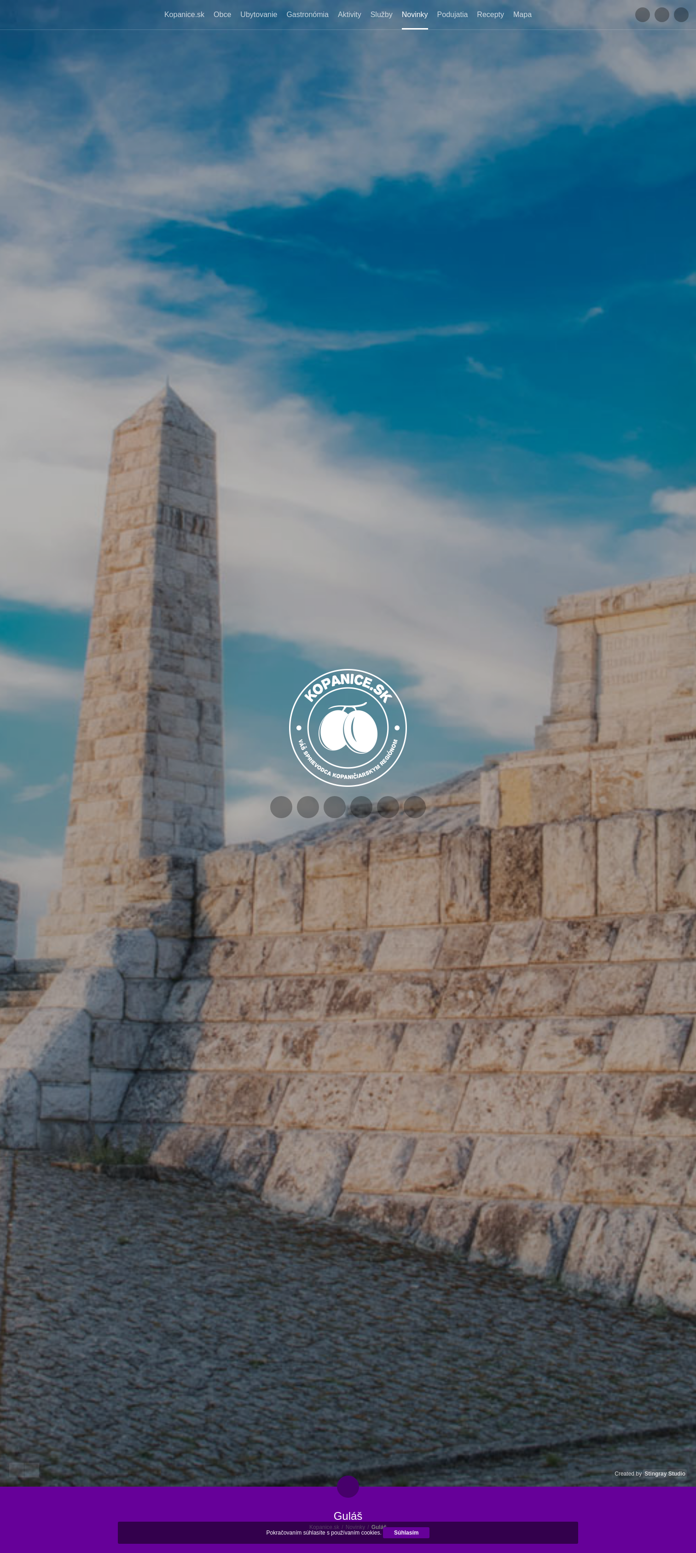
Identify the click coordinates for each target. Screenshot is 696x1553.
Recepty (490, 14)
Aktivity (349, 14)
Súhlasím (406, 1533)
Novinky (415, 14)
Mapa (522, 14)
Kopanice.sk (184, 14)
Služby (382, 14)
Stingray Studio (664, 1474)
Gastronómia (307, 14)
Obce (222, 14)
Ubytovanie (258, 14)
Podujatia (452, 14)
